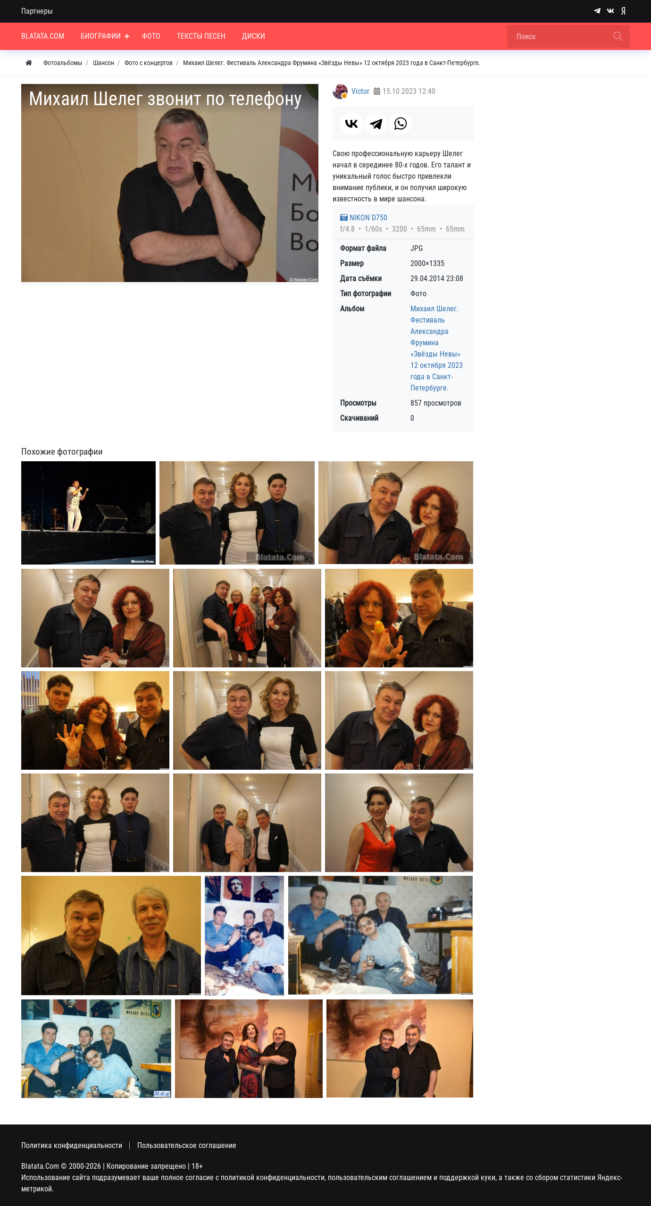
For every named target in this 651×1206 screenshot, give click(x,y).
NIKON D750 (363, 217)
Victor (360, 91)
